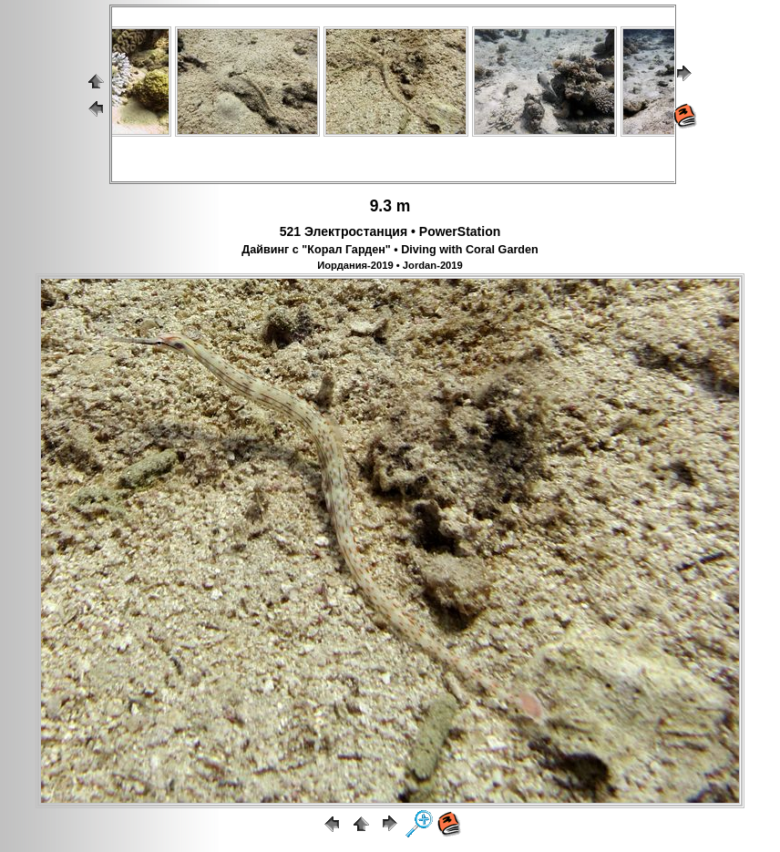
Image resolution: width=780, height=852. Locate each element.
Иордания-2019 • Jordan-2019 (390, 265)
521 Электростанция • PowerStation (390, 231)
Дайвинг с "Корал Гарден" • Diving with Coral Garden (389, 249)
